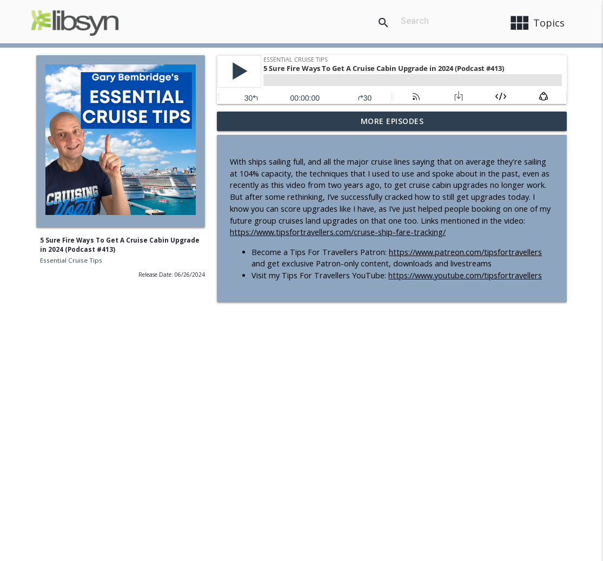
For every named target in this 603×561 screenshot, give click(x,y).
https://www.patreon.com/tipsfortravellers (465, 252)
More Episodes (392, 121)
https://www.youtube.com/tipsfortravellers (465, 275)
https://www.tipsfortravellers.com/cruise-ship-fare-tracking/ (338, 232)
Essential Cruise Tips (71, 260)
